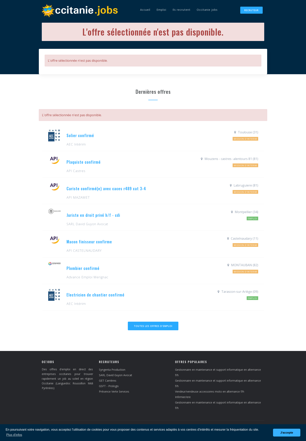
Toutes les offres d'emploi (153, 326)
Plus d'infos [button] (14, 435)
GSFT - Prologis (109, 386)
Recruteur (251, 10)
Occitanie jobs (207, 10)
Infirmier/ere (183, 397)
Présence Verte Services (114, 391)
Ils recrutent (181, 10)
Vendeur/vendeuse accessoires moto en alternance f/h (209, 391)
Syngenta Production (112, 369)
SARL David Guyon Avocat (115, 375)
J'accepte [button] (286, 432)
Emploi (161, 10)
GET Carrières (107, 380)
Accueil (145, 10)
